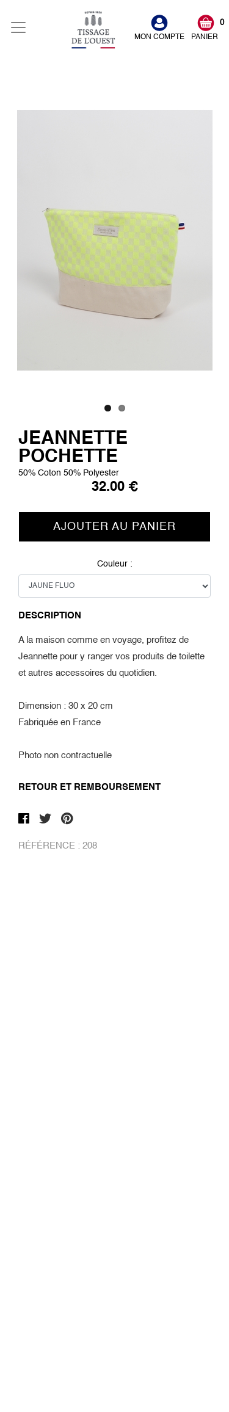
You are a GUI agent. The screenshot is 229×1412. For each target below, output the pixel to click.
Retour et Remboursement (89, 787)
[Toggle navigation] (18, 27)
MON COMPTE (159, 37)
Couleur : (114, 586)
